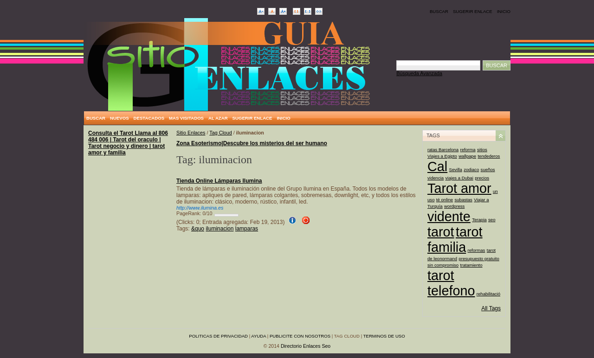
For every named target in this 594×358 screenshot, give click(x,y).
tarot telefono (451, 283)
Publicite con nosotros (300, 336)
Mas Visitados (186, 118)
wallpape (467, 156)
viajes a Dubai (459, 177)
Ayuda (258, 336)
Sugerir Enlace (472, 11)
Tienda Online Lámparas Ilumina (219, 181)
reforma (468, 149)
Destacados (149, 118)
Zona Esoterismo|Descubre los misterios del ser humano (251, 143)
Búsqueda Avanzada (419, 73)
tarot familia (455, 239)
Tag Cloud (220, 132)
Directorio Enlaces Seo (305, 346)
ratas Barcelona (442, 149)
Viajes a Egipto (442, 156)
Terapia (479, 219)
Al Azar (218, 118)
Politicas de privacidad (218, 336)
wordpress (454, 206)
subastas (463, 199)
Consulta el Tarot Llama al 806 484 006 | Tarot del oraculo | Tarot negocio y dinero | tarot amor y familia (128, 143)
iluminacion (219, 228)
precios (482, 177)
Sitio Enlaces (190, 132)
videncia (435, 177)
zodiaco (471, 169)
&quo (197, 228)
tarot (440, 231)
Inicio (503, 11)
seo (491, 219)
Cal (437, 166)
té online (444, 199)
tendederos (489, 156)
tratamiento (471, 265)
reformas (476, 250)
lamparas (246, 228)
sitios (482, 149)
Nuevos (119, 118)
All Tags (491, 308)
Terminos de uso (384, 336)
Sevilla (455, 169)
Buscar (439, 11)
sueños (488, 169)
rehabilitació (488, 293)
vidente (449, 216)
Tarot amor (459, 188)
